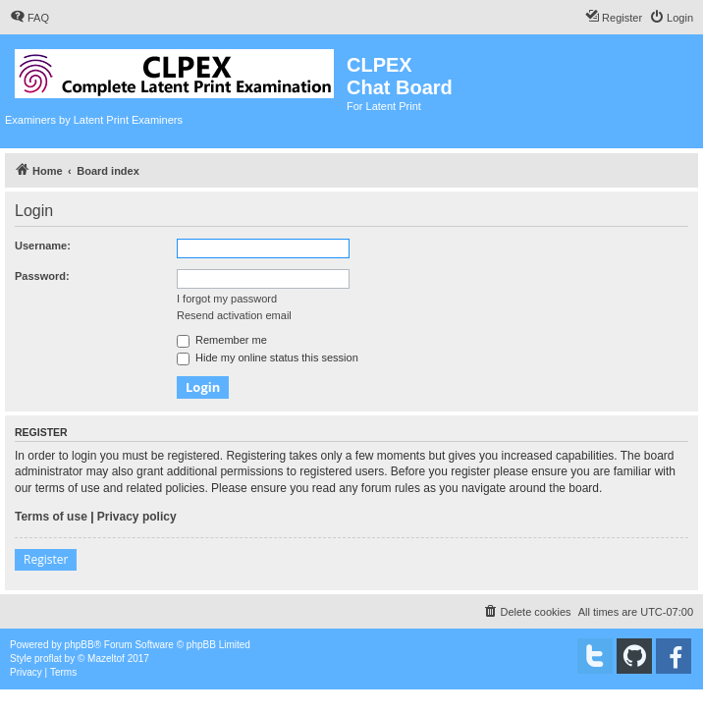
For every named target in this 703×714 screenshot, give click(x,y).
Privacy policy (137, 516)
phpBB (79, 644)
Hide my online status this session (267, 357)
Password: (42, 276)
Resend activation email (234, 315)
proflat (48, 658)
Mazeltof (106, 658)
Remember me (222, 340)
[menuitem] (29, 17)
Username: (43, 245)
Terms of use (51, 516)
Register (46, 559)
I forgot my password (227, 298)
